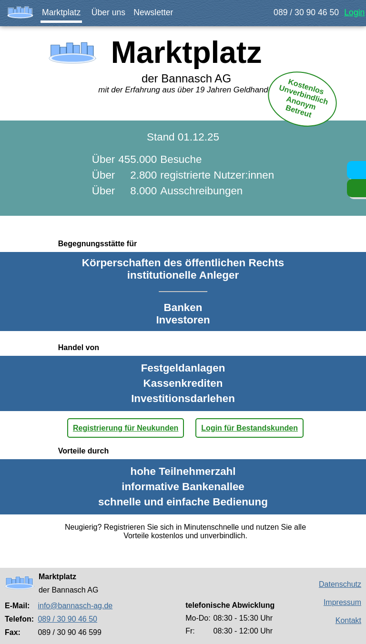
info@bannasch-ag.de (75, 606)
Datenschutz (340, 584)
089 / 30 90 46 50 (306, 12)
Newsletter (153, 12)
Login (354, 12)
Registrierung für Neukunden (125, 428)
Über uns (108, 12)
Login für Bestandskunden (249, 428)
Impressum (342, 602)
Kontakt (348, 620)
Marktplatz (61, 12)
